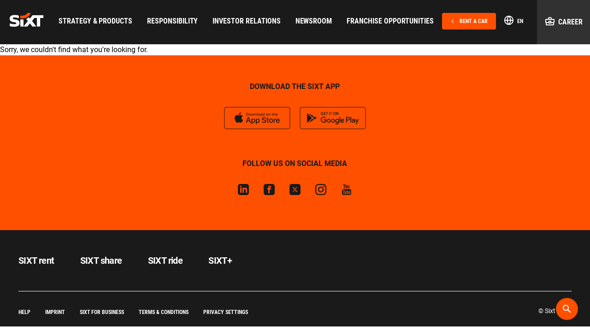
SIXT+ (220, 260)
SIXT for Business (102, 312)
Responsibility (172, 21)
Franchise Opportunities (390, 21)
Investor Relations (246, 21)
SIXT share (101, 260)
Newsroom (313, 21)
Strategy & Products (95, 21)
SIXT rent (36, 260)
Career (563, 21)
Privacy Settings (225, 312)
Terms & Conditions (164, 312)
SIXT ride (165, 260)
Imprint (55, 312)
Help (24, 312)
